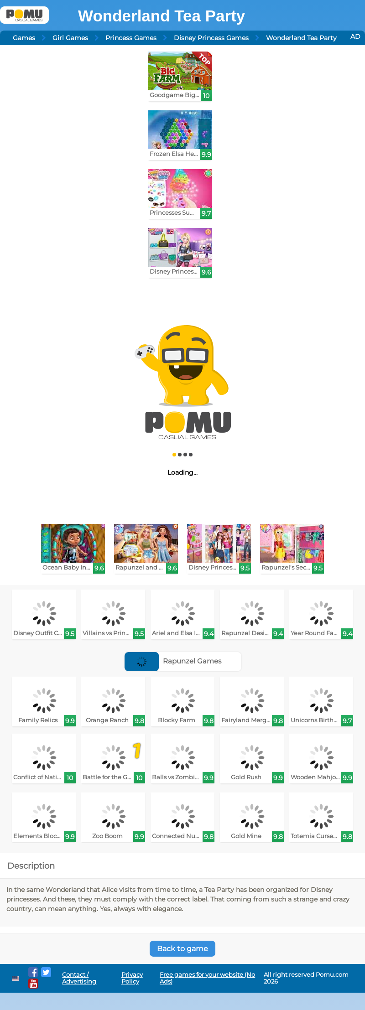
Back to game (182, 948)
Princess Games (130, 38)
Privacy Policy (132, 978)
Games (24, 38)
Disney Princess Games (211, 38)
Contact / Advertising (79, 978)
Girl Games (70, 38)
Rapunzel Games (173, 661)
